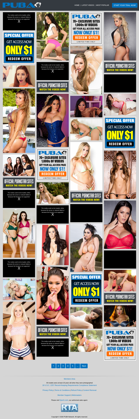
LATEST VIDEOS (88, 5)
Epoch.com (64, 400)
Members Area (69, 379)
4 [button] (67, 366)
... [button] (77, 366)
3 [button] (63, 366)
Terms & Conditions (62, 390)
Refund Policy (76, 390)
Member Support (64, 395)
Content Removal (89, 390)
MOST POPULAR (102, 5)
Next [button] (84, 366)
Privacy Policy (48, 390)
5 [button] (72, 366)
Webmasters (76, 395)
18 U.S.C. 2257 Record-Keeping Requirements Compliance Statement (69, 385)
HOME (77, 5)
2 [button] (58, 366)
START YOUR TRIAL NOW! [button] (125, 5)
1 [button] (53, 366)
